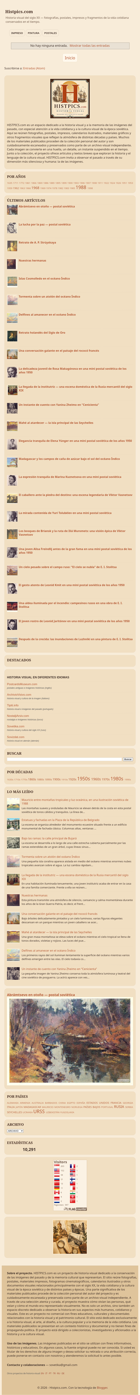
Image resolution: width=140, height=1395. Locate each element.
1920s (72, 779)
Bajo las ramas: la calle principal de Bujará (49, 838)
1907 (88, 183)
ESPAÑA (81, 1102)
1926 (118, 183)
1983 (66, 188)
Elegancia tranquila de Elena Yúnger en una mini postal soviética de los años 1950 (75, 441)
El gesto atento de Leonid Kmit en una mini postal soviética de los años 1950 (72, 585)
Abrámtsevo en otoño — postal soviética (47, 206)
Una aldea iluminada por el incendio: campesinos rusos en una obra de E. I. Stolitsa (70, 605)
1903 (76, 183)
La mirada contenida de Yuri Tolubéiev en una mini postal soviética (65, 513)
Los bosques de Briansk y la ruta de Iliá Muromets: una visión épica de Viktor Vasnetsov (72, 533)
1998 (90, 188)
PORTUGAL (107, 1107)
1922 (106, 183)
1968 (35, 187)
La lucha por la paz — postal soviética (45, 224)
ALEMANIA (13, 1102)
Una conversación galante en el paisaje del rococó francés (59, 351)
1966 (28, 188)
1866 (33, 183)
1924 (112, 183)
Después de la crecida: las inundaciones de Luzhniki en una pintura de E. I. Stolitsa (76, 639)
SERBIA (129, 1107)
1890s (48, 779)
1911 (100, 183)
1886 (45, 183)
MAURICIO (48, 1107)
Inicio (70, 58)
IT (46, 1373)
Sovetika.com (15, 726)
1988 (81, 187)
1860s (32, 779)
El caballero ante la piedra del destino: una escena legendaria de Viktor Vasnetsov (75, 495)
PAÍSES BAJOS (91, 1107)
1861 (27, 183)
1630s (10, 779)
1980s (116, 778)
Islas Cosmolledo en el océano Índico (44, 278)
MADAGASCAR (32, 1107)
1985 (72, 188)
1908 (94, 183)
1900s (57, 779)
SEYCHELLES (14, 1112)
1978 (54, 188)
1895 (58, 183)
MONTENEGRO (62, 1107)
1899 (63, 183)
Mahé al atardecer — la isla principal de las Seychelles (56, 423)
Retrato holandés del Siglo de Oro (42, 333)
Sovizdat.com (15, 737)
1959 (9, 188)
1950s (83, 778)
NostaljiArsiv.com (18, 716)
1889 (51, 183)
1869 (39, 183)
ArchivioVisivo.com (19, 694)
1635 (9, 183)
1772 (21, 183)
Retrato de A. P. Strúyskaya (37, 242)
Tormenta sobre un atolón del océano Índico (49, 296)
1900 (70, 183)
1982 (60, 188)
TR (54, 1373)
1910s (64, 779)
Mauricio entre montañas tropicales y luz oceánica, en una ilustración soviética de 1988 (75, 802)
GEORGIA (128, 1102)
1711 (15, 183)
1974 (48, 188)
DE (63, 1373)
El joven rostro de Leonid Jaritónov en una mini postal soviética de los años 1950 (74, 621)
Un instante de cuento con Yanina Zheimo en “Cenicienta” (59, 405)
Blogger (102, 1388)
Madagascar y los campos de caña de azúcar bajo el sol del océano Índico (69, 459)
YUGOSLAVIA (67, 1112)
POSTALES (50, 33)
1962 (16, 188)
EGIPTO (71, 1102)
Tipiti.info (13, 705)
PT (50, 1373)
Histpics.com (19, 11)
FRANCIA (116, 1102)
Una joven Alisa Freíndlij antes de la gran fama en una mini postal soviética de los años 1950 (75, 551)
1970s (106, 779)
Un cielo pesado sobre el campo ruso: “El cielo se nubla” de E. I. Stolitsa (68, 567)
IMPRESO (17, 33)
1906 (82, 183)
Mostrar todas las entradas (90, 45)
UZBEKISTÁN (52, 1112)
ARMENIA (25, 1102)
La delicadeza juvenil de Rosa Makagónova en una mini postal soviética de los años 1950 (73, 370)
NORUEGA (77, 1107)
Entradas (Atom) (34, 68)
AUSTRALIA (37, 1102)
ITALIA (11, 1107)
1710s (17, 779)
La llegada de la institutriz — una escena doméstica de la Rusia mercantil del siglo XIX (75, 388)
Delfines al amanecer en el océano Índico (47, 314)
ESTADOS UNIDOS (97, 1102)
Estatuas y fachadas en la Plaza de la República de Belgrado (61, 820)
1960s (96, 779)
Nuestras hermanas (32, 260)
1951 (124, 183)
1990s (127, 779)
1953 (130, 183)
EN (42, 1373)
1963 (22, 188)
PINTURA (33, 33)
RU (58, 1373)
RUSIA (119, 1106)
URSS (39, 1111)
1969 (43, 188)
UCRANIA (28, 1112)
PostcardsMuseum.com (22, 684)
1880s (40, 779)
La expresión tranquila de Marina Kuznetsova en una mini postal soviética (70, 477)
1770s (24, 779)
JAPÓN (19, 1107)
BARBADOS (51, 1102)
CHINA (62, 1102)
